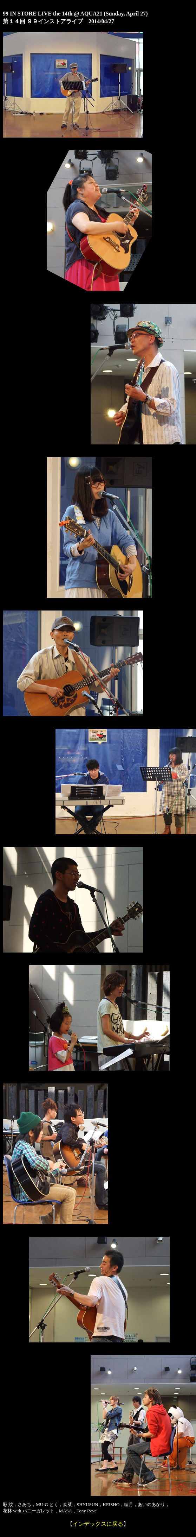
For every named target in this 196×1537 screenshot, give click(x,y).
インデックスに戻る (98, 1524)
